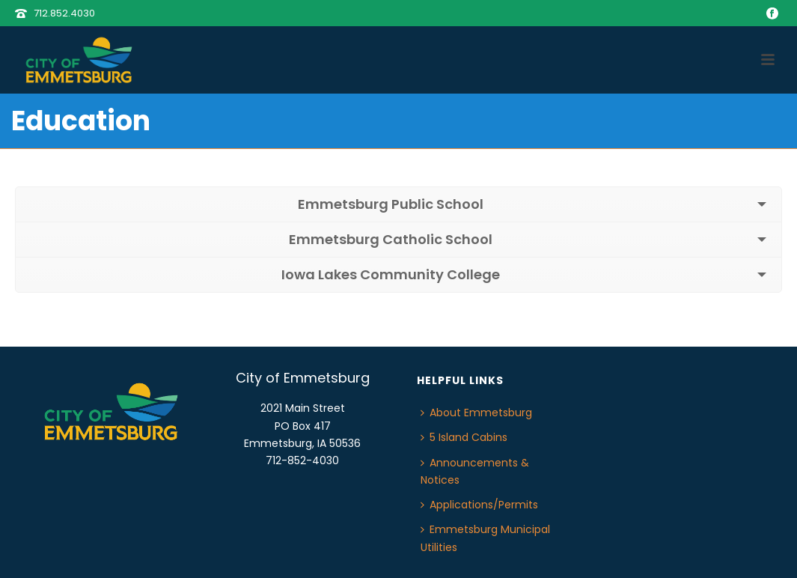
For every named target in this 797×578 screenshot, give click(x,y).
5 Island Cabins (464, 437)
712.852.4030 (64, 13)
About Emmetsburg (476, 412)
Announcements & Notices (475, 471)
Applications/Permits (479, 504)
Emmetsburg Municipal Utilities (485, 538)
